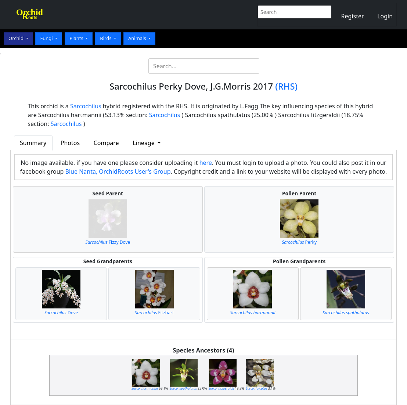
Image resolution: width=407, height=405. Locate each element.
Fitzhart (154, 313)
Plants (76, 38)
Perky (299, 242)
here (205, 163)
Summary (33, 143)
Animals (137, 38)
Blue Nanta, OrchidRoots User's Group (118, 171)
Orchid (16, 38)
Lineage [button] (144, 143)
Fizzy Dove (107, 242)
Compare (106, 143)
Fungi (47, 38)
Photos (70, 143)
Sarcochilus (85, 106)
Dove (61, 313)
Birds (106, 38)
